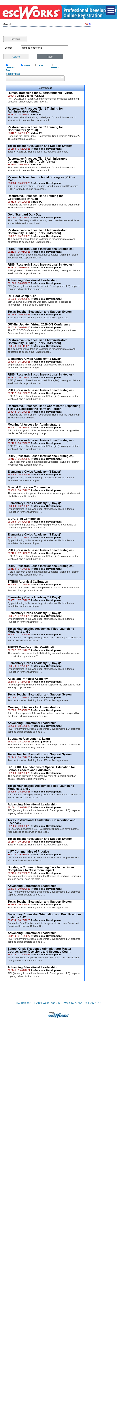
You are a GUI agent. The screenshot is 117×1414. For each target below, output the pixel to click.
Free (40, 62)
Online (26, 62)
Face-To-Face (10, 65)
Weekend (54, 64)
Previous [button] (15, 35)
